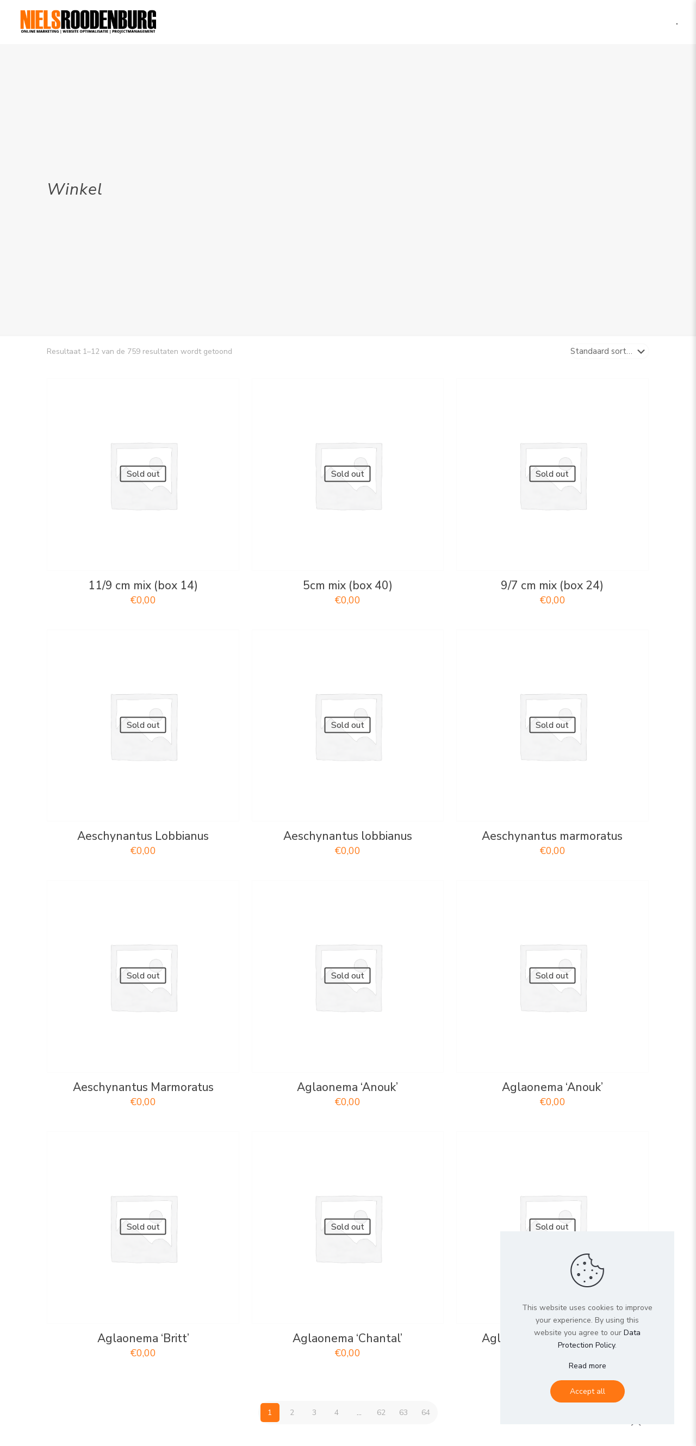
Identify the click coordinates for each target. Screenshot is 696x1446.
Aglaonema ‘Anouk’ (347, 1087)
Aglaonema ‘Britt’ (143, 1338)
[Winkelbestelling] (609, 351)
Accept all (587, 1391)
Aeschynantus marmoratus (552, 836)
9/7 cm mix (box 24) (552, 585)
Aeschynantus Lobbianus (143, 836)
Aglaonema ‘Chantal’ (347, 1338)
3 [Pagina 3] (314, 1412)
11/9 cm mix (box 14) (143, 585)
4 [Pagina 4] (336, 1412)
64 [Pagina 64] (425, 1412)
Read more (587, 1366)
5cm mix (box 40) (348, 585)
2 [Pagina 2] (292, 1412)
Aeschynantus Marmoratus (143, 1087)
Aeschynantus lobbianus (347, 836)
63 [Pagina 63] (403, 1412)
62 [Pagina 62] (381, 1412)
